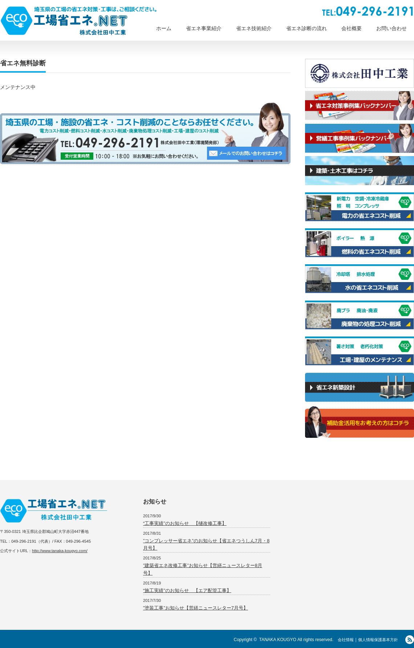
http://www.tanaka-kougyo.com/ (60, 551)
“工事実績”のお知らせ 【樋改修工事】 (185, 523)
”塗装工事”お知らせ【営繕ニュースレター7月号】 (195, 608)
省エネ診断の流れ (306, 28)
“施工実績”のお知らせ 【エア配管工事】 (187, 590)
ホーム (163, 28)
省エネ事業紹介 (204, 28)
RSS (409, 639)
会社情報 (346, 639)
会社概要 (351, 28)
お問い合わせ (391, 28)
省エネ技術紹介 (254, 28)
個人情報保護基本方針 (378, 639)
